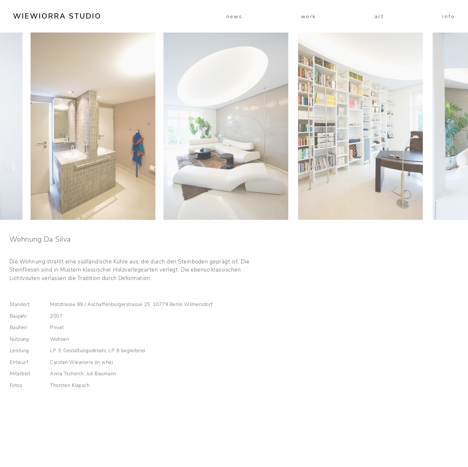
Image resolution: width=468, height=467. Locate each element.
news (234, 16)
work (308, 16)
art (379, 16)
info (448, 16)
